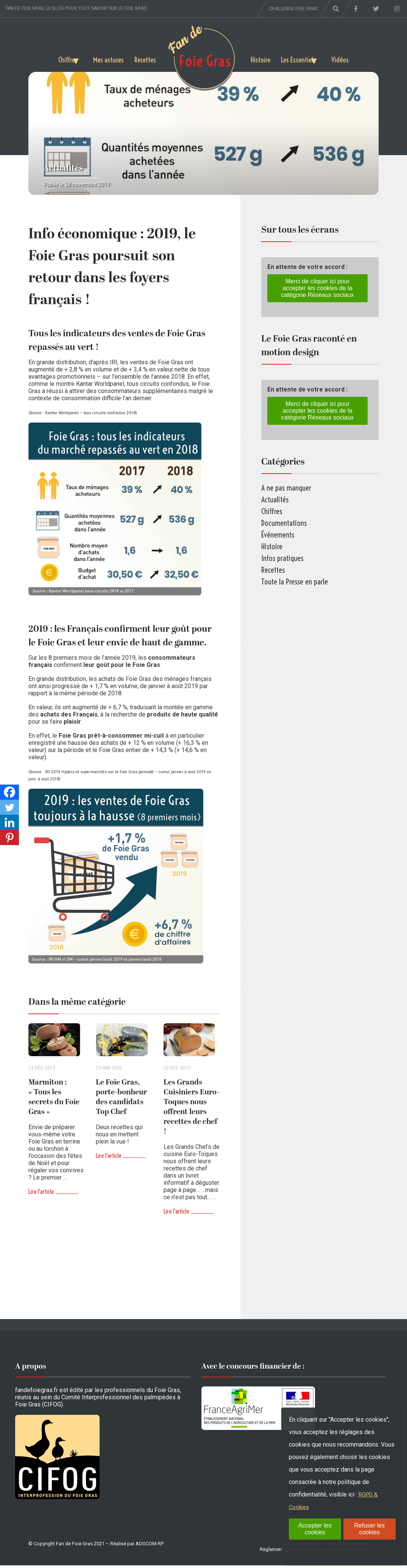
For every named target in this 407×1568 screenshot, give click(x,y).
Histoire (261, 58)
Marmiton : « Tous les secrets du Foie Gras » (54, 1099)
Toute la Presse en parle (294, 581)
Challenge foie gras (293, 8)
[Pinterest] (9, 837)
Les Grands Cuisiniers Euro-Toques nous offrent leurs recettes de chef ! (191, 1109)
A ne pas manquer (286, 488)
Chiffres (56, 58)
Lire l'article (41, 1194)
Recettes (144, 58)
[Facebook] (9, 792)
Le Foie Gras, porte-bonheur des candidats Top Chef (121, 1099)
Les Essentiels (301, 58)
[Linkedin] (9, 822)
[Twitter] (9, 807)
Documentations (284, 523)
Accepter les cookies (315, 1528)
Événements (277, 534)
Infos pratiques (282, 558)
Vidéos (352, 58)
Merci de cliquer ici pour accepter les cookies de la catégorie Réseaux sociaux (317, 288)
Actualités (63, 168)
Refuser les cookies (369, 1528)
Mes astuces (105, 58)
